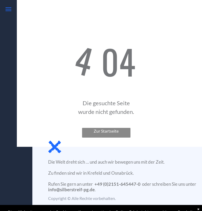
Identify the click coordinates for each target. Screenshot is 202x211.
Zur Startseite (106, 130)
